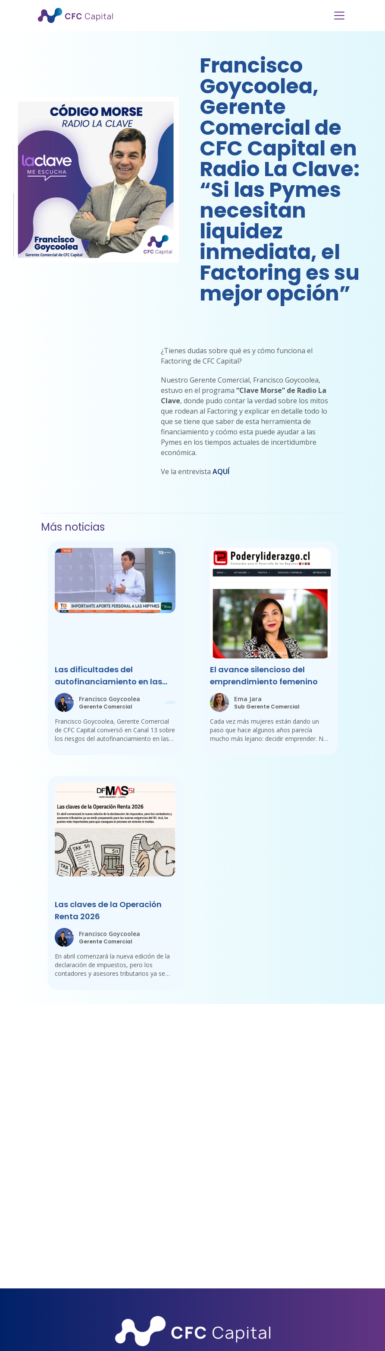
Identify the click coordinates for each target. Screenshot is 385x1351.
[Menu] (339, 15)
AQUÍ (221, 471)
